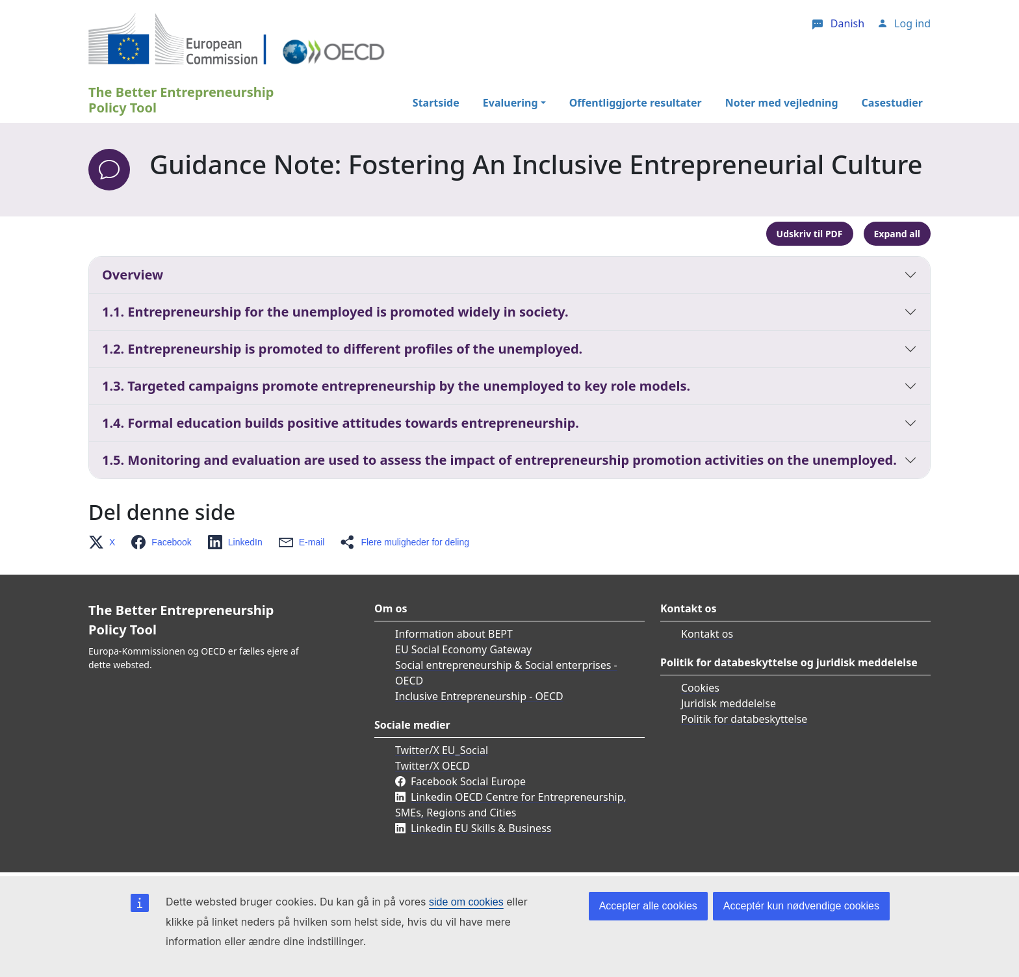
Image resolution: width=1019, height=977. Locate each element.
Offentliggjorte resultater (635, 103)
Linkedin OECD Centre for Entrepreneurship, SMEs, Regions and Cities (510, 805)
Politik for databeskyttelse (744, 719)
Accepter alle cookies (648, 905)
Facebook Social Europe (468, 781)
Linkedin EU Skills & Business (481, 828)
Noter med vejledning (781, 103)
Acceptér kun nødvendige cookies (801, 905)
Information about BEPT (454, 634)
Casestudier (892, 103)
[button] (105, 542)
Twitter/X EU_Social (441, 750)
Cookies (700, 688)
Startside (436, 103)
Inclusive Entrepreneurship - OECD (479, 696)
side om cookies (466, 901)
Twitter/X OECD (432, 766)
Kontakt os (707, 634)
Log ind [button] (912, 23)
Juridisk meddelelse (728, 703)
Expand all (897, 234)
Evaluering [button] (510, 103)
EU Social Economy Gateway (463, 649)
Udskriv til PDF (810, 234)
